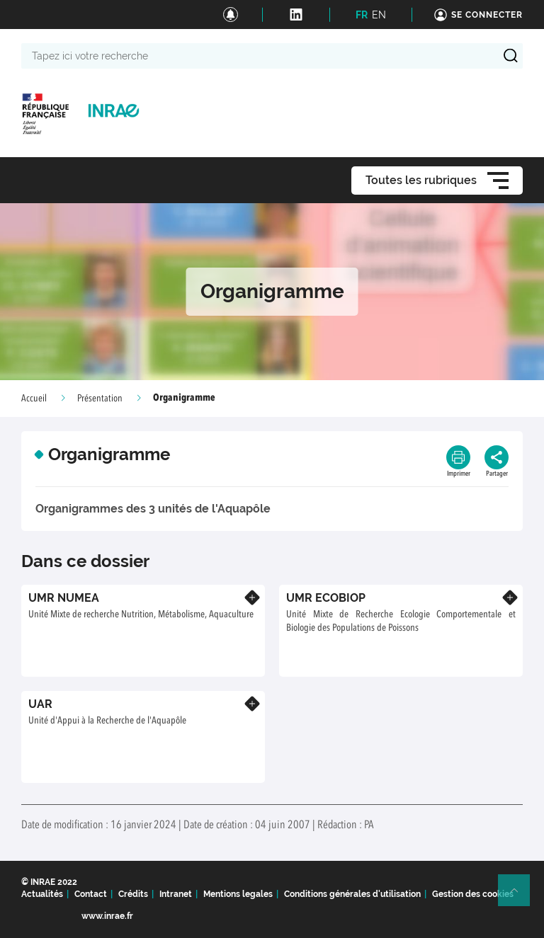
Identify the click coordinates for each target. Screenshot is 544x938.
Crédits (133, 894)
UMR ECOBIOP (326, 598)
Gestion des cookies (473, 894)
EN (379, 15)
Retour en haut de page (520, 896)
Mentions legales (238, 894)
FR (362, 15)
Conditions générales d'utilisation (352, 894)
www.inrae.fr (107, 916)
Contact (90, 894)
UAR (40, 704)
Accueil (34, 399)
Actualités (42, 894)
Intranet (175, 894)
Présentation (100, 399)
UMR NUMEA (63, 598)
